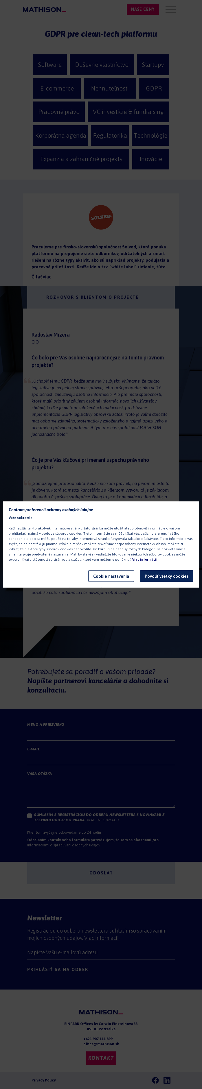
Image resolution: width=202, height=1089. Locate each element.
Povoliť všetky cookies (166, 576)
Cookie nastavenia (111, 576)
